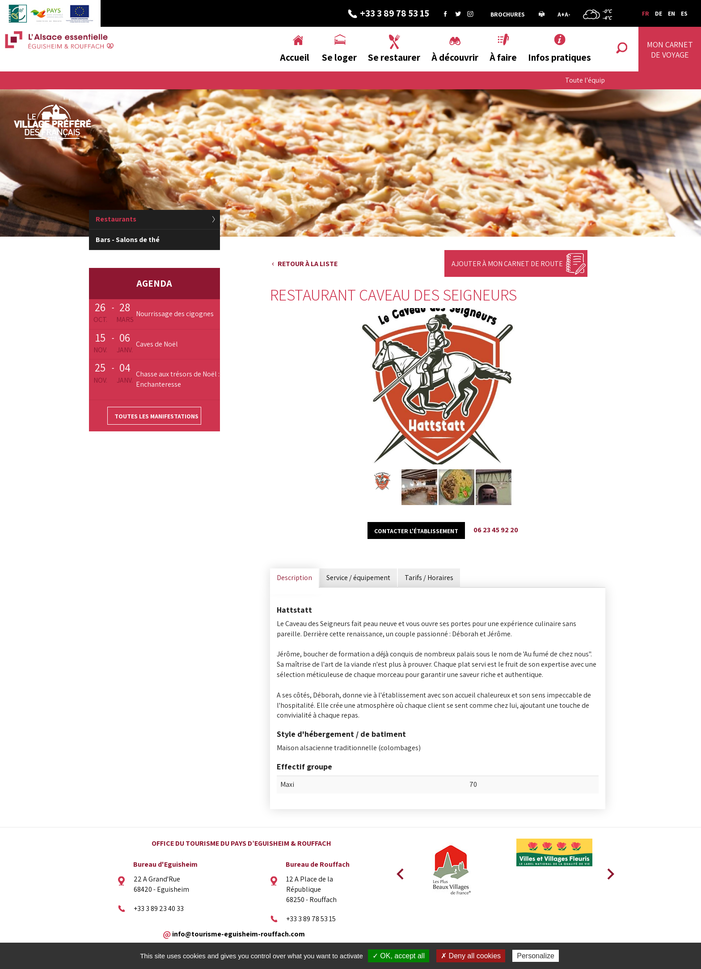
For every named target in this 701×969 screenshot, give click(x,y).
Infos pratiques (559, 57)
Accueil (294, 57)
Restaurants (116, 219)
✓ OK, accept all (398, 956)
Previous (398, 871)
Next (607, 871)
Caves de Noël (157, 344)
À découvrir (454, 57)
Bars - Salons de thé (128, 239)
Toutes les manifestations (156, 416)
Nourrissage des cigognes (175, 313)
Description (294, 577)
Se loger (339, 57)
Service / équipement (358, 577)
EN (671, 13)
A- (567, 14)
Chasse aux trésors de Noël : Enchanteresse (178, 379)
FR (645, 13)
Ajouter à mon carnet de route (507, 263)
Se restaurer (394, 57)
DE (658, 13)
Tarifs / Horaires (429, 577)
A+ (561, 14)
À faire (503, 57)
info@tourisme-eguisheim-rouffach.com (238, 933)
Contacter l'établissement (416, 531)
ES (684, 13)
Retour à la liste (308, 263)
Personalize (535, 956)
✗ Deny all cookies (471, 956)
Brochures (507, 14)
